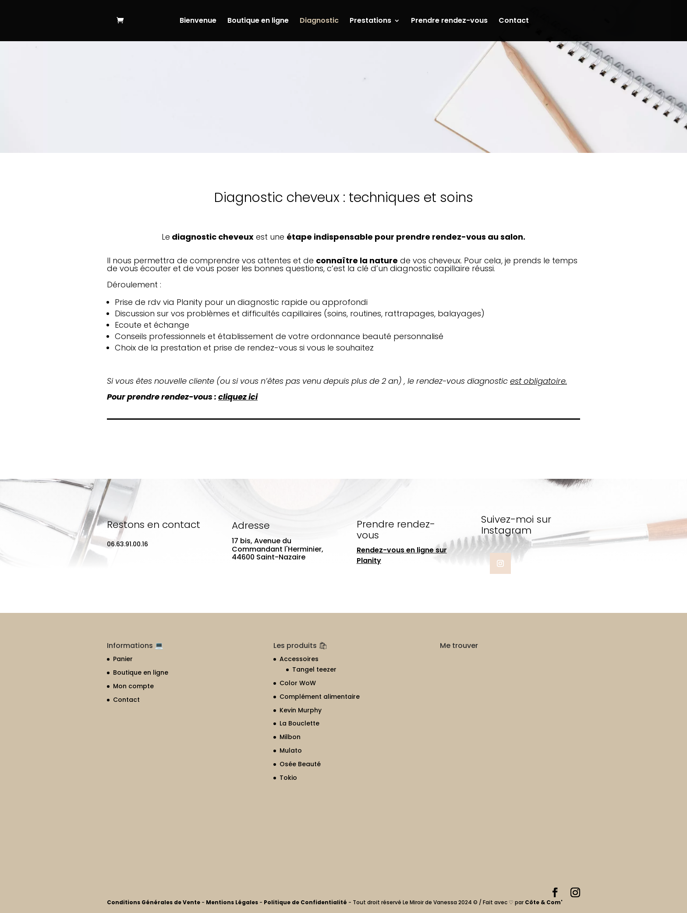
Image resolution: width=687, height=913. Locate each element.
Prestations (370, 21)
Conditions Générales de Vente (154, 902)
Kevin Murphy (301, 710)
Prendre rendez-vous (449, 21)
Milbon (290, 737)
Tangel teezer (314, 669)
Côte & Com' (544, 902)
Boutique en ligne (258, 21)
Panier (123, 659)
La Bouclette (299, 723)
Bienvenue (198, 21)
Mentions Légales (232, 902)
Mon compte (133, 686)
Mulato (291, 750)
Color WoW (298, 683)
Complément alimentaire (320, 696)
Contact (514, 21)
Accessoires (299, 659)
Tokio (288, 777)
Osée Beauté (300, 764)
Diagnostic (319, 21)
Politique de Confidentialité (306, 902)
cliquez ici (238, 396)
